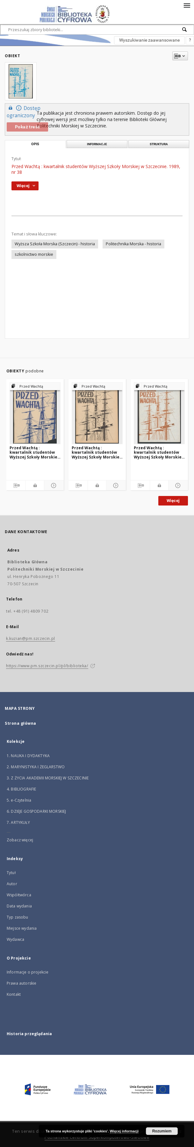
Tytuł (11, 872)
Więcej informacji (124, 1131)
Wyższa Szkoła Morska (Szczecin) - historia (55, 244)
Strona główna (20, 723)
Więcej (173, 500)
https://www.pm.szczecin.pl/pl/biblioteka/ (47, 666)
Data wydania (19, 906)
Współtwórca (19, 895)
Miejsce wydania (22, 928)
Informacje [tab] (97, 144)
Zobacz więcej (20, 840)
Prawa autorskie (21, 983)
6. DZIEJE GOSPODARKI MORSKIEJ (36, 811)
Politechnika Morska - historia (133, 244)
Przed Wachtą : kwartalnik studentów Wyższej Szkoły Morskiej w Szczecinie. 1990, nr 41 (96, 452)
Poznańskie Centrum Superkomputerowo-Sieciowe (97, 1137)
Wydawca (15, 939)
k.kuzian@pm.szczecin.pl (30, 638)
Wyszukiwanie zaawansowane (149, 40)
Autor (12, 883)
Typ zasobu (17, 917)
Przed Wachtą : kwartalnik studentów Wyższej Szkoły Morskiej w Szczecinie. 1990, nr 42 (34, 452)
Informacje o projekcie (27, 972)
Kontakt (14, 994)
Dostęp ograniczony (23, 111)
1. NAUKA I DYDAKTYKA (28, 755)
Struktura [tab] (159, 144)
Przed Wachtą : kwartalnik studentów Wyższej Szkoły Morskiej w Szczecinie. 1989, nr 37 (158, 452)
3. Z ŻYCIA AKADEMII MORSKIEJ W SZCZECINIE (48, 778)
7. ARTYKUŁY (18, 822)
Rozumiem (162, 1131)
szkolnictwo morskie (34, 254)
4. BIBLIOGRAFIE (21, 789)
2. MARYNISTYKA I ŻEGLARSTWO (36, 767)
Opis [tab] (35, 144)
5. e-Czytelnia (19, 800)
